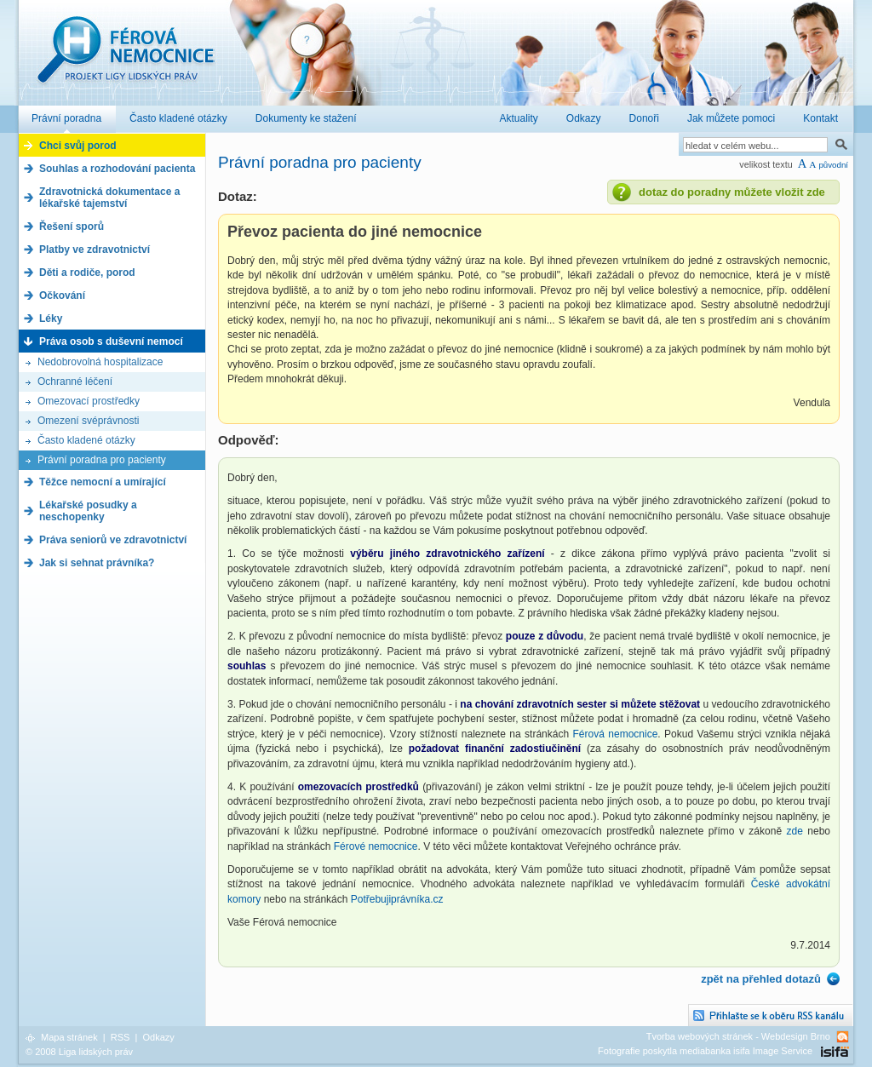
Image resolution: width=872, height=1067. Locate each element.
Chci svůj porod (78, 146)
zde (795, 831)
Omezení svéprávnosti (88, 421)
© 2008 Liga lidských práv (79, 1052)
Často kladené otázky (86, 440)
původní (833, 164)
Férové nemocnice (376, 846)
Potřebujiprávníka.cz (397, 899)
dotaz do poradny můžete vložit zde (732, 192)
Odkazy (158, 1037)
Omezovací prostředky (88, 401)
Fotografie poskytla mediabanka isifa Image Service (705, 1051)
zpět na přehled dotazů (761, 978)
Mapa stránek (69, 1037)
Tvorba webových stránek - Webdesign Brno (738, 1036)
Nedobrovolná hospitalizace (100, 362)
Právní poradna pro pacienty (101, 460)
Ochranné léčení (74, 381)
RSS (120, 1037)
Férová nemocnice (125, 58)
